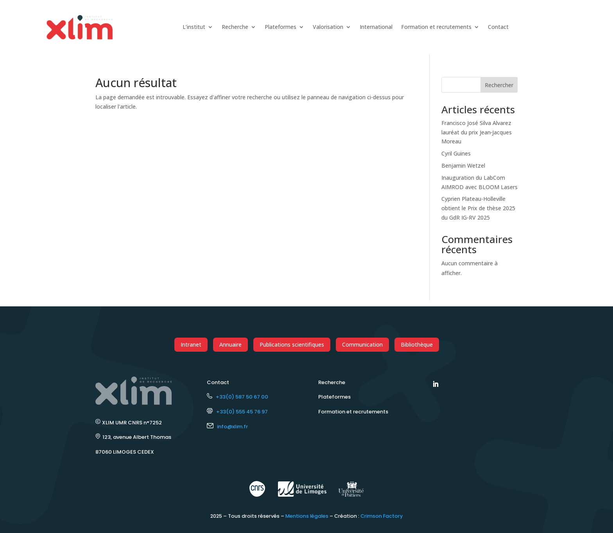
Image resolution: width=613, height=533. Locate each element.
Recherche (235, 26)
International (376, 26)
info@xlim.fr (232, 426)
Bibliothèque (417, 344)
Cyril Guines (456, 153)
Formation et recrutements (436, 26)
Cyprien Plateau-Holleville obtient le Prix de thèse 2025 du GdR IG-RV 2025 (478, 208)
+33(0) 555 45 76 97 (237, 411)
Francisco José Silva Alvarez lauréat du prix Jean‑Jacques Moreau (476, 132)
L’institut (194, 26)
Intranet (191, 344)
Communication (362, 344)
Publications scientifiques (292, 344)
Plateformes (280, 26)
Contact (498, 26)
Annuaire (230, 344)
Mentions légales (306, 516)
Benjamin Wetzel (463, 165)
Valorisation (328, 26)
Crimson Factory (381, 516)
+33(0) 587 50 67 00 (237, 397)
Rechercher (499, 85)
